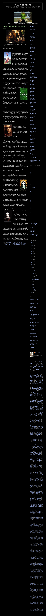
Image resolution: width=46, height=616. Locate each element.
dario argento (36, 479)
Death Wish (32, 146)
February (33, 289)
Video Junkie (32, 347)
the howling (36, 564)
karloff (38, 445)
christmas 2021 (33, 507)
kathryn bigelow (38, 530)
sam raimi (39, 499)
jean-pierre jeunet (39, 562)
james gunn (33, 562)
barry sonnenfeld (35, 519)
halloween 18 (38, 434)
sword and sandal (35, 471)
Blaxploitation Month (33, 223)
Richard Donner (32, 58)
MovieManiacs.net (33, 333)
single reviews (32, 498)
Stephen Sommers (33, 127)
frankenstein (32, 453)
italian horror (40, 418)
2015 (30, 179)
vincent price (32, 454)
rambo (32, 589)
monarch (34, 532)
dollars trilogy (39, 592)
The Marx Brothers (33, 157)
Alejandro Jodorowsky (33, 77)
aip (39, 419)
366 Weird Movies (33, 297)
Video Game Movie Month (34, 235)
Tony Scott (31, 120)
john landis (41, 475)
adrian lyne (34, 549)
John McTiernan (32, 95)
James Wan (32, 136)
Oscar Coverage (32, 230)
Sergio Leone (32, 87)
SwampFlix (31, 341)
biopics (41, 386)
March (33, 287)
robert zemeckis (35, 610)
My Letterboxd (32, 334)
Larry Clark (31, 50)
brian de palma (35, 604)
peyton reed (31, 546)
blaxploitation (32, 433)
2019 (30, 173)
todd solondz (33, 557)
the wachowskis (37, 565)
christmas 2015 (36, 466)
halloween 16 (32, 434)
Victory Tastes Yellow (33, 345)
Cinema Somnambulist (33, 308)
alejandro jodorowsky (37, 526)
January (33, 290)
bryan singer (33, 559)
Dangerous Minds (33, 311)
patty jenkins (41, 588)
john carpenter (34, 475)
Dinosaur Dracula (33, 313)
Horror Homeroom (33, 321)
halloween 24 (38, 420)
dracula (31, 461)
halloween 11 (32, 445)
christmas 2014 (33, 592)
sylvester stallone (37, 441)
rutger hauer (32, 492)
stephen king (38, 422)
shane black (36, 589)
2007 (30, 191)
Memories (31, 227)
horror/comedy (33, 375)
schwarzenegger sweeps (34, 500)
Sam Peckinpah (32, 105)
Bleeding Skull (32, 306)
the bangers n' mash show (35, 404)
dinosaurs (35, 425)
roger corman (34, 487)
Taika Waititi (32, 135)
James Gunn (32, 65)
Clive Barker (32, 33)
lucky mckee (23, 244)
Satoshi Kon (32, 81)
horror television (38, 368)
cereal (40, 604)
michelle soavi (35, 588)
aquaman (31, 582)
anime (39, 421)
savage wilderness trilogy (34, 597)
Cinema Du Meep (33, 307)
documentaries (33, 399)
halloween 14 (40, 435)
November (34, 271)
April (33, 285)
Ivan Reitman (32, 110)
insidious (36, 577)
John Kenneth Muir (33, 325)
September (34, 275)
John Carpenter (32, 48)
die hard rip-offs (39, 540)
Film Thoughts (23, 5)
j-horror (35, 416)
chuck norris (37, 484)
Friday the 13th (32, 149)
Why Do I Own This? (33, 237)
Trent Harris (32, 66)
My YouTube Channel (33, 336)
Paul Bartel (31, 34)
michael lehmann (40, 544)
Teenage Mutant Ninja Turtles (35, 160)
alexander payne (40, 591)
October (33, 273)
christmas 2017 (38, 473)
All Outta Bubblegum (33, 300)
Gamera (31, 150)
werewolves (32, 429)
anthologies (41, 416)
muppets (39, 497)
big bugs (31, 416)
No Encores (32, 228)
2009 (30, 188)
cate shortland (37, 572)
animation (38, 373)
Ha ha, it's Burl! (32, 318)
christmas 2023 (37, 582)
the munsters (38, 451)
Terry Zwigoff (32, 145)
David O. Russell (32, 114)
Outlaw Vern (32, 337)
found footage (38, 433)
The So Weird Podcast (33, 343)
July (32, 281)
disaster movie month (34, 458)
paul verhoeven (38, 491)
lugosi (31, 466)
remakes (41, 399)
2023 (30, 168)
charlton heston (38, 511)
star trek (37, 556)
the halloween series (39, 492)
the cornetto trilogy (36, 590)
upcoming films (32, 468)
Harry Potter (32, 153)
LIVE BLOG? (40, 488)
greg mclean (39, 576)
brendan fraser (36, 538)
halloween (32, 365)
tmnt (35, 537)
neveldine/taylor (33, 545)
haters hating (36, 393)
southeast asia (32, 536)
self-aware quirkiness (7, 245)
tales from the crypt (34, 406)
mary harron (31, 579)
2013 (30, 181)
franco (35, 576)
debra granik (36, 583)
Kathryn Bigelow (32, 37)
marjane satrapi (38, 578)
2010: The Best (32, 187)
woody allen (40, 610)
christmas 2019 (36, 539)
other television (39, 382)
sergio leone (41, 546)
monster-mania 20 (39, 504)
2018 (30, 205)
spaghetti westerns (37, 525)
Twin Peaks (32, 161)
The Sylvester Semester (34, 234)
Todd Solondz (32, 125)
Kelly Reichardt (32, 109)
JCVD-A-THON (32, 226)
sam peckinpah (34, 505)
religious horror (39, 409)
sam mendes (39, 596)
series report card (34, 379)
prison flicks (37, 467)
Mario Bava (32, 36)
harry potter (37, 520)
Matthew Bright (32, 43)
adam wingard (32, 511)
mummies (33, 477)
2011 (30, 184)
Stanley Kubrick (32, 83)
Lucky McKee (32, 94)
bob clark (31, 550)
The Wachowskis (32, 134)
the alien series (33, 488)
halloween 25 (38, 429)
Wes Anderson (32, 29)
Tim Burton (31, 45)
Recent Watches (32, 231)
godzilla (35, 427)
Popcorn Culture (32, 339)
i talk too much (34, 414)
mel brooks (36, 595)
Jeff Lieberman (32, 88)
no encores (39, 477)
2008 (30, 190)
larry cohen (32, 499)
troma (32, 518)
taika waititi (40, 563)
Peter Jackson (32, 72)
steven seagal (36, 603)
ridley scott (36, 461)
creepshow (34, 465)
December (34, 270)
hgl (39, 543)
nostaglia (37, 408)
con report (36, 486)
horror (10, 244)
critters (34, 540)
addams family (33, 418)
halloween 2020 (34, 438)
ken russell (31, 570)
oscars (31, 370)
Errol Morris (32, 98)
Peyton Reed (32, 107)
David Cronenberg (33, 54)
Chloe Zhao (32, 143)
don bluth (32, 520)
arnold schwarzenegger (38, 446)
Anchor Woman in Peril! (34, 302)
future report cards (35, 584)
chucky (39, 454)
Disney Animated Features (34, 147)
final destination (39, 569)
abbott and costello (40, 557)
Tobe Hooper (32, 70)
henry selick (32, 577)
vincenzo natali (33, 571)
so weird (34, 419)
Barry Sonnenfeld (33, 128)
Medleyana (31, 332)
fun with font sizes (35, 602)
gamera (31, 513)
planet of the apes (36, 533)
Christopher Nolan (33, 102)
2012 (30, 183)
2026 (32, 242)
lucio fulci (34, 544)
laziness (36, 472)
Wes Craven (32, 51)
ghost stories (35, 383)
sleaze (41, 390)
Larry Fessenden (32, 59)
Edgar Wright (32, 142)
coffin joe (41, 519)
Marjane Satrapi (32, 116)
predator (36, 546)
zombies (14, 245)
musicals (31, 394)
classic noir (37, 527)
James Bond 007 (32, 154)
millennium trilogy (37, 579)
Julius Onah (32, 103)
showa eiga (34, 426)
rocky (36, 563)
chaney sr (31, 527)
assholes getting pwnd (39, 558)
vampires (31, 380)
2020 (30, 172)
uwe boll (34, 591)
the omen (41, 556)
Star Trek (31, 158)
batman (31, 484)
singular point (32, 510)
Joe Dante (31, 55)
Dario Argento (32, 30)
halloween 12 (32, 442)
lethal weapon (32, 578)
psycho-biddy (36, 481)
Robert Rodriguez (33, 112)
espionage (41, 413)
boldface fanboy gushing (17, 243)
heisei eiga (41, 503)
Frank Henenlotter (33, 69)
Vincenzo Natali (32, 99)
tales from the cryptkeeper (38, 448)
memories (36, 531)
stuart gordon (36, 501)
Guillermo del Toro (33, 131)
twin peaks (41, 425)
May (32, 284)
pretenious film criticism (37, 387)
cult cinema (36, 369)
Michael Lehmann (33, 85)
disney (36, 462)
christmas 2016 (38, 455)
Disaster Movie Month (33, 224)
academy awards (39, 370)
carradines (39, 460)
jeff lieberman (32, 563)
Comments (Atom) (11, 251)
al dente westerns (36, 432)
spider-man (41, 487)
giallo (34, 460)
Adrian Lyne (32, 92)
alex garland (32, 558)
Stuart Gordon (32, 62)
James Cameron (32, 47)
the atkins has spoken (33, 506)
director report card (36, 362)
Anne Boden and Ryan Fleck (35, 41)
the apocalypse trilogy (36, 598)
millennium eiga (32, 497)
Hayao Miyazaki (32, 96)
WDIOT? (39, 465)
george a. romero (35, 552)
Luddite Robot (32, 330)
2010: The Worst (32, 186)
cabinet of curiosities (37, 550)
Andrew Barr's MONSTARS (34, 303)
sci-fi (41, 365)
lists (32, 449)
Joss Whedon (32, 139)
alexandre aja (39, 549)
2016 (30, 177)
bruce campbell (40, 468)
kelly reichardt (36, 553)
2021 (30, 170)
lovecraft (31, 455)
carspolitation (32, 421)
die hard (34, 569)
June (33, 282)
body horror (9, 243)
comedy (34, 371)
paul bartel (39, 545)
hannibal (40, 602)
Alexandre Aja (32, 26)
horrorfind (31, 608)
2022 (30, 169)
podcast (38, 403)
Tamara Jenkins (32, 74)
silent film (39, 428)
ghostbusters (35, 543)
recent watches (38, 366)
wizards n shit (34, 413)
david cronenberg (33, 474)
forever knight (38, 415)
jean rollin (33, 504)
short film (38, 377)
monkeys (31, 422)
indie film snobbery (16, 244)
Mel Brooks (31, 44)
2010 (30, 216)
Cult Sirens (31, 310)
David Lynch (32, 91)
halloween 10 (40, 474)
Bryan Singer (32, 124)
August (33, 276)
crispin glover (38, 551)
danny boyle (41, 507)
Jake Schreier (32, 117)
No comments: (20, 242)
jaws (40, 577)
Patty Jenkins (32, 73)
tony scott (39, 498)
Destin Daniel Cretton (33, 52)
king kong (39, 490)
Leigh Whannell (32, 138)
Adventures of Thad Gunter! (34, 299)
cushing (41, 486)
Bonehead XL (37, 352)
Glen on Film (32, 317)
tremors (39, 537)
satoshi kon (31, 603)
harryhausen (36, 513)
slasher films (34, 374)
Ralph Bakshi (32, 32)
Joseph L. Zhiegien (33, 326)
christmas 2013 (32, 551)
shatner (40, 505)
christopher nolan (32, 512)
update (40, 452)
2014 (30, 180)
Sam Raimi (31, 106)
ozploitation (32, 491)
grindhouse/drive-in (34, 395)
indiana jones (34, 585)
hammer (35, 503)
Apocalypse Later (33, 304)
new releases (35, 388)
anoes (37, 478)
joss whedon (40, 585)
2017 (30, 176)
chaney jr (35, 464)
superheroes (32, 386)
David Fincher (32, 61)
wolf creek (41, 506)
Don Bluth (31, 40)
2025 (32, 243)
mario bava (37, 523)
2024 (30, 166)
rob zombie (41, 570)
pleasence (37, 485)
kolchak (31, 531)
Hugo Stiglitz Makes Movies (34, 322)
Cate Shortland (32, 123)
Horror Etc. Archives (33, 319)
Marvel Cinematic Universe (34, 156)
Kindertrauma (32, 329)
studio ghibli (36, 517)
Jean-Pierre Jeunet (33, 76)
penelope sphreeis (36, 609)
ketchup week (38, 453)
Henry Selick (32, 121)
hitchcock (31, 485)
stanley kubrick (38, 510)
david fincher (39, 512)
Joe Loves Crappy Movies (34, 323)
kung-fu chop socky (33, 435)
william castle (36, 518)
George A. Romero (33, 113)
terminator (31, 564)
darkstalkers (33, 490)
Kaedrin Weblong (33, 328)
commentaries (36, 566)
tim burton (31, 478)
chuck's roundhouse (35, 493)
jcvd (37, 442)
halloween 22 (35, 439)
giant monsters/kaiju (38, 392)
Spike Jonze (32, 80)
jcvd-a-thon (34, 447)
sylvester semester (33, 452)
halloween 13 (35, 440)
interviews (35, 608)
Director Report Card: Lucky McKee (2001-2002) (14, 27)
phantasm (36, 570)
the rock (41, 517)
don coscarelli (38, 559)
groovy (41, 412)
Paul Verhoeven (32, 132)
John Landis (32, 84)
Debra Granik (32, 63)
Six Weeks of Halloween (34, 340)
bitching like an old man (34, 423)
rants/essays (32, 420)
